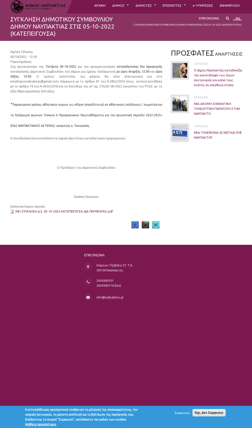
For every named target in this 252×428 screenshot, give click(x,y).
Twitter (156, 225)
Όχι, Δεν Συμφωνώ (209, 414)
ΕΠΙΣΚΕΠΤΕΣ (164, 6)
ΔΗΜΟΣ (104, 6)
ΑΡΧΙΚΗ (84, 6)
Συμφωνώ (182, 414)
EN (237, 21)
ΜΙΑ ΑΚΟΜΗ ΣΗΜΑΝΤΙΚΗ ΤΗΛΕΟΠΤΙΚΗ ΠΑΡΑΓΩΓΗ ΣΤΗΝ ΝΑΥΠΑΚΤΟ (210, 108)
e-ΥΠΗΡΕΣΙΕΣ (198, 6)
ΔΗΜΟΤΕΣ (132, 6)
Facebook (135, 225)
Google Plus (145, 225)
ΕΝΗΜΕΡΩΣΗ (228, 6)
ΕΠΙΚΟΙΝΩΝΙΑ (206, 21)
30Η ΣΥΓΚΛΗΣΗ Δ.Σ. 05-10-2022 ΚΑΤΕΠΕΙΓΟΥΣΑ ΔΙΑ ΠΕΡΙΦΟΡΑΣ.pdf (64, 211)
